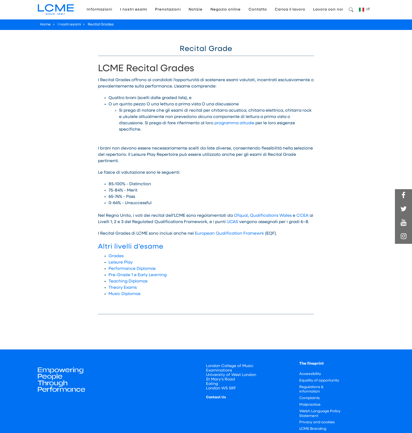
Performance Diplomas (132, 269)
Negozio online (225, 10)
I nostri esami (133, 10)
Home (45, 25)
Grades (116, 256)
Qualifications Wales (271, 216)
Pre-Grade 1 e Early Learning (138, 275)
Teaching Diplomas (128, 281)
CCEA (302, 216)
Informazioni (99, 10)
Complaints (309, 398)
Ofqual (241, 216)
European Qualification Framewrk (229, 233)
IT (364, 10)
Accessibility (310, 374)
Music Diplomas (124, 294)
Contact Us (216, 397)
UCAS (232, 222)
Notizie (196, 10)
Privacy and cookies (317, 422)
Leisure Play (121, 262)
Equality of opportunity (319, 381)
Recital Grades (101, 25)
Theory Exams (123, 288)
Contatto (258, 10)
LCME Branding (312, 429)
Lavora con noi (328, 10)
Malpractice (310, 405)
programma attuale (234, 123)
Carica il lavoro (290, 10)
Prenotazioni (168, 10)
